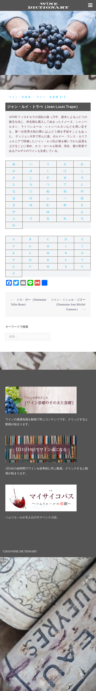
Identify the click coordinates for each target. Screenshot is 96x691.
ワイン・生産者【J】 (52, 97)
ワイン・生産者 (20, 97)
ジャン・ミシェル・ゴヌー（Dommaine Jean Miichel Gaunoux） (68, 304)
